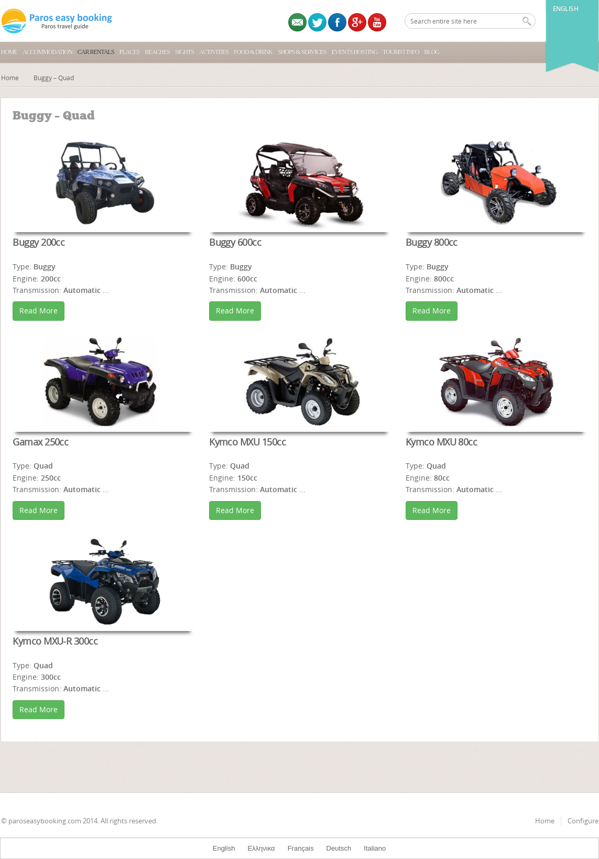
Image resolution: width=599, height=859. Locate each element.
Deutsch (339, 848)
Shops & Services (302, 52)
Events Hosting (354, 52)
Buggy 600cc (235, 242)
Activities (213, 52)
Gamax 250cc (40, 442)
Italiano (375, 848)
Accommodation (47, 52)
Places (129, 52)
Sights (184, 52)
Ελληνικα (261, 848)
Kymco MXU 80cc (441, 442)
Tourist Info (401, 52)
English (566, 8)
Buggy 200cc (38, 242)
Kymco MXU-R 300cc (55, 641)
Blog (431, 52)
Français (301, 848)
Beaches (157, 52)
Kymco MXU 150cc (247, 442)
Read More (38, 311)
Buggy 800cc (432, 242)
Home (9, 52)
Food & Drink (253, 52)
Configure (583, 820)
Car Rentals (96, 52)
